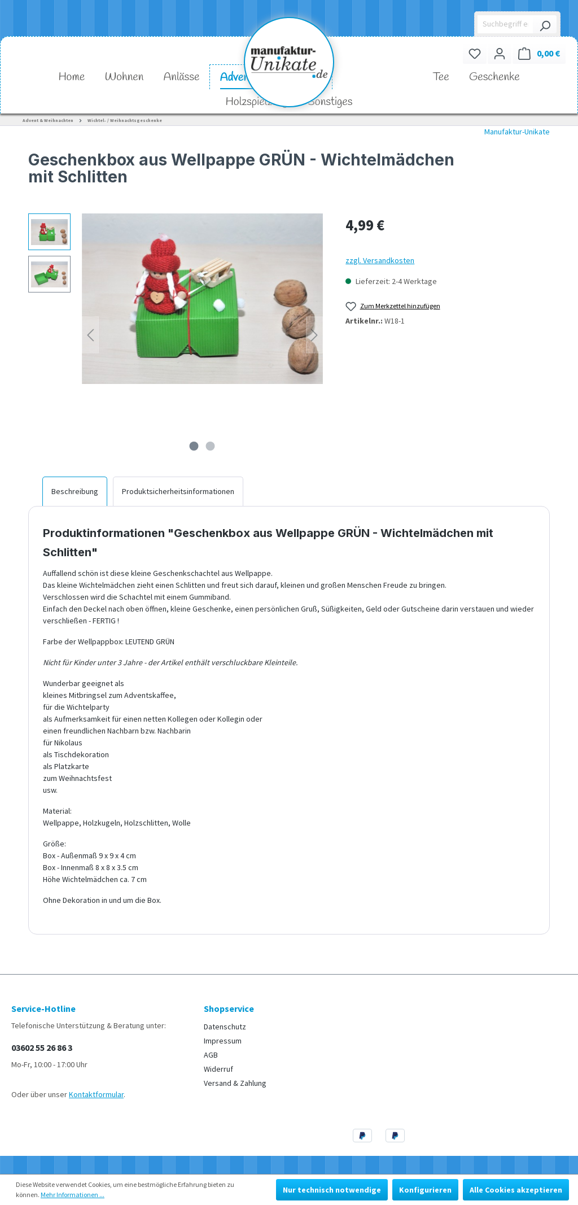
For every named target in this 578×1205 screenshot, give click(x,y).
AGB (211, 1055)
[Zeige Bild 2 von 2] (210, 446)
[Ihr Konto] (499, 53)
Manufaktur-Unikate (517, 131)
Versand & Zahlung (235, 1083)
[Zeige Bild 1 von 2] (194, 446)
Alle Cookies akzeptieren (516, 1190)
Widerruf (218, 1069)
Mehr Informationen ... (72, 1194)
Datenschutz (225, 1026)
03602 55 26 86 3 (41, 1047)
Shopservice (229, 1008)
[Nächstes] (314, 335)
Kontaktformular (96, 1094)
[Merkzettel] (474, 53)
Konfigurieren (425, 1190)
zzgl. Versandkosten (379, 260)
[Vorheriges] (90, 335)
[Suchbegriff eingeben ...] (505, 24)
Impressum (223, 1041)
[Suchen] (545, 24)
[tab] (74, 491)
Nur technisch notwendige (332, 1190)
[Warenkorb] (539, 53)
